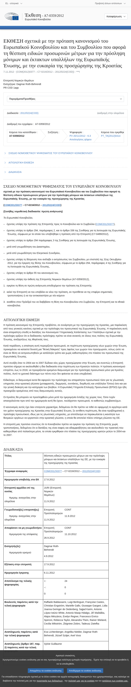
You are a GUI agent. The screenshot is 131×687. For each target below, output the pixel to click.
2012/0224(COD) (29, 113)
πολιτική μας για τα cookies (81, 684)
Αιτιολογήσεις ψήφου (81, 139)
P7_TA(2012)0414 (110, 135)
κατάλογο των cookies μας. (115, 684)
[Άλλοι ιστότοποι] (110, 3)
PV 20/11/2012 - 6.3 (80, 135)
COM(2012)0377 (13, 205)
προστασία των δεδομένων (50, 684)
